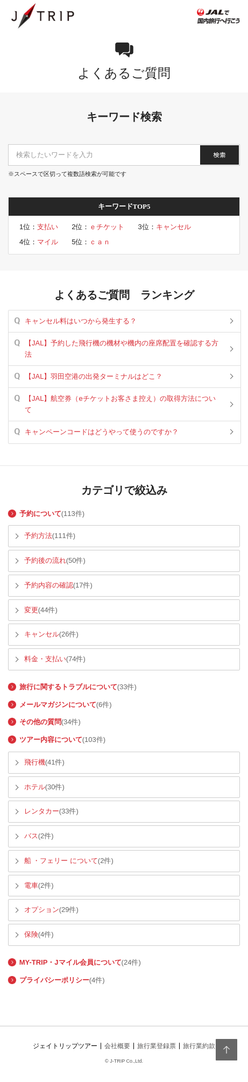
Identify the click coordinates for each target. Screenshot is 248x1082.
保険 (31, 934)
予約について (40, 514)
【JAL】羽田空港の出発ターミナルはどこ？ (93, 376)
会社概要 (117, 1046)
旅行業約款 (199, 1046)
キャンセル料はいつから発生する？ (81, 321)
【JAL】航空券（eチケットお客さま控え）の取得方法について (120, 403)
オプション (41, 910)
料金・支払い (45, 659)
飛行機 (34, 762)
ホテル (34, 787)
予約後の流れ (45, 560)
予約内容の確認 (48, 585)
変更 (31, 610)
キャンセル (173, 227)
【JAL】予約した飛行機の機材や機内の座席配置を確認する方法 (121, 348)
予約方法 (38, 536)
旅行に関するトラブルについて (68, 687)
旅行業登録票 (156, 1046)
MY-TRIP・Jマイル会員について (70, 962)
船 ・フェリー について (61, 861)
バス (31, 836)
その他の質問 (40, 722)
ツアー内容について (50, 740)
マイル (47, 242)
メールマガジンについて (57, 705)
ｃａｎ (99, 242)
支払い (47, 227)
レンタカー (41, 811)
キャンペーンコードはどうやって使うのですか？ (102, 432)
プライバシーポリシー (54, 980)
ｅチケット (106, 227)
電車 (31, 885)
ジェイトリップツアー (65, 1046)
